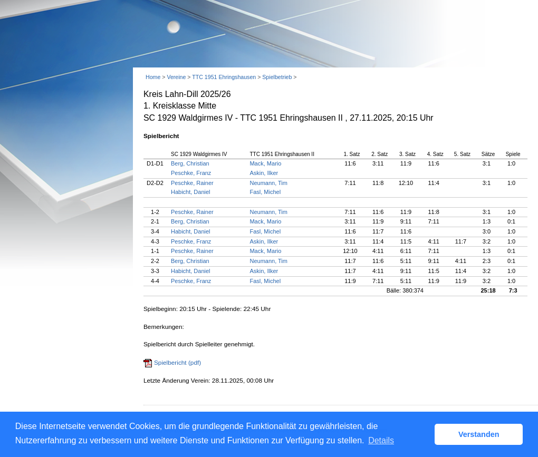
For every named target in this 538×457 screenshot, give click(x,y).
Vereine (176, 77)
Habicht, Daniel (190, 192)
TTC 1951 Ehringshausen (224, 77)
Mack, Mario (265, 163)
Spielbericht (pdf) (177, 362)
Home (153, 77)
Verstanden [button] (478, 434)
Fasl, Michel (265, 192)
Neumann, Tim (268, 183)
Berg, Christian (190, 163)
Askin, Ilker (263, 173)
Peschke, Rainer (192, 183)
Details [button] (381, 440)
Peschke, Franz (191, 173)
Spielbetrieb (277, 77)
